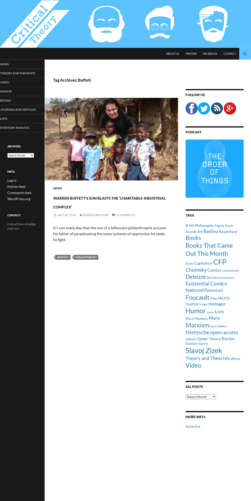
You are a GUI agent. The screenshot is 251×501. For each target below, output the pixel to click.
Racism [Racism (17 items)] (228, 338)
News (57, 188)
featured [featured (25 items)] (195, 290)
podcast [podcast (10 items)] (191, 339)
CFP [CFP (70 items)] (219, 261)
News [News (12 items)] (222, 326)
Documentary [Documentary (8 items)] (226, 277)
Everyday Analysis (20, 136)
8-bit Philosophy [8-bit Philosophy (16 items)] (200, 225)
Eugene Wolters (96, 224)
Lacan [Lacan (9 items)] (210, 312)
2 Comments (125, 224)
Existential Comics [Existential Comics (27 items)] (206, 283)
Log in (11, 189)
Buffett (63, 266)
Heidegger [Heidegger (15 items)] (217, 303)
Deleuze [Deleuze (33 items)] (196, 276)
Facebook (210, 53)
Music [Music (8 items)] (213, 326)
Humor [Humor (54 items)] (196, 311)
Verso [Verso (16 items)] (235, 358)
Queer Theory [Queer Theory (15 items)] (209, 338)
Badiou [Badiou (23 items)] (210, 231)
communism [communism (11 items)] (230, 270)
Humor (12, 95)
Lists (10, 127)
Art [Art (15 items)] (200, 231)
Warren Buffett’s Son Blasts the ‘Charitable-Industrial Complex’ (102, 205)
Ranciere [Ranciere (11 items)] (192, 344)
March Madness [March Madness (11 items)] (197, 319)
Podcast (193, 132)
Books (12, 105)
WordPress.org (17, 207)
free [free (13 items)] (213, 298)
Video (11, 86)
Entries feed (15, 195)
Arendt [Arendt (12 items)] (191, 232)
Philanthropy (86, 266)
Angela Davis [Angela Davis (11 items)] (223, 226)
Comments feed (17, 201)
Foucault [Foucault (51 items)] (198, 297)
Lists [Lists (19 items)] (219, 311)
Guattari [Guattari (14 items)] (193, 304)
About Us (172, 53)
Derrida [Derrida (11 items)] (212, 278)
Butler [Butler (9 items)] (190, 263)
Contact (230, 53)
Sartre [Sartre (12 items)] (203, 343)
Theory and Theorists (15, 75)
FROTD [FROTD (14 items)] (224, 298)
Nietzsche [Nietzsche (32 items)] (197, 332)
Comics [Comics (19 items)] (214, 270)
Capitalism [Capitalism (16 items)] (203, 263)
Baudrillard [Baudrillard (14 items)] (228, 231)
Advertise (193, 426)
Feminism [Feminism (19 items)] (213, 290)
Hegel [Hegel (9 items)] (204, 304)
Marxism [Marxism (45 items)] (197, 325)
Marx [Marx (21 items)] (214, 318)
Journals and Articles (17, 116)
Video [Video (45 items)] (193, 365)
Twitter (191, 53)
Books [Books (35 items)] (193, 237)
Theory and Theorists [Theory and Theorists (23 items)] (208, 358)
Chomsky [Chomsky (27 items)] (196, 270)
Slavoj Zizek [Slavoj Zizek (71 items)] (204, 350)
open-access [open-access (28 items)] (224, 332)
